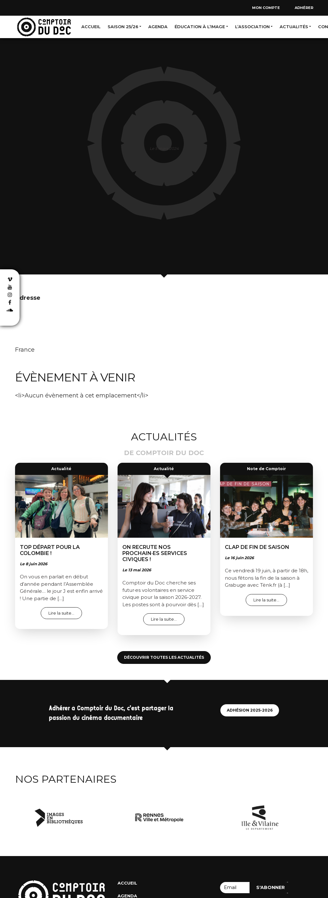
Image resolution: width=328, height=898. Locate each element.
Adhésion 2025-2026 (250, 710)
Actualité (61, 468)
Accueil (91, 26)
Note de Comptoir (266, 468)
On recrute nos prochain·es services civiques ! (154, 553)
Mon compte (266, 7)
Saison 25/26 (123, 26)
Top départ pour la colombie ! (50, 550)
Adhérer (304, 7)
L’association (252, 26)
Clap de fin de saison (257, 547)
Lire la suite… (65, 613)
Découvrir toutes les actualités (164, 657)
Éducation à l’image (200, 26)
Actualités (294, 26)
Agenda (158, 26)
